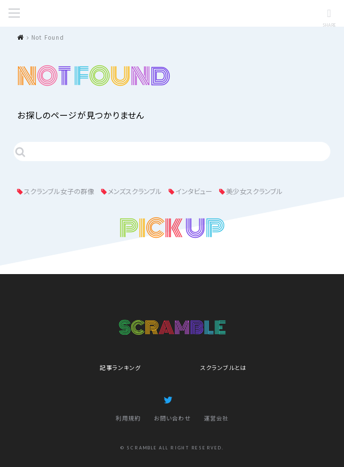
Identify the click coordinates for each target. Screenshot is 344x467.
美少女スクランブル (254, 191)
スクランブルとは (223, 367)
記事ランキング (120, 367)
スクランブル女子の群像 (59, 191)
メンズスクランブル (135, 191)
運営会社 (216, 418)
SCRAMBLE (172, 13)
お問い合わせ (172, 418)
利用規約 (128, 418)
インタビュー (193, 191)
